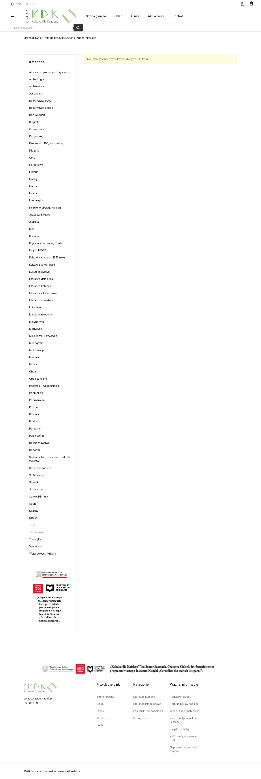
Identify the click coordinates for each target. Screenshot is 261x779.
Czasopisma (36, 129)
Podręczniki (36, 392)
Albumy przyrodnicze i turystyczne (50, 72)
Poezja (33, 407)
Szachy (33, 510)
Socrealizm (36, 489)
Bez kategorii (37, 114)
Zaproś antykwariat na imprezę (183, 719)
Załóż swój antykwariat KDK (183, 738)
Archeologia (36, 79)
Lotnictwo (35, 307)
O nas (135, 16)
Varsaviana (35, 546)
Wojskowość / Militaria (42, 553)
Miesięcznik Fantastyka (43, 335)
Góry (32, 157)
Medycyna (35, 328)
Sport (32, 503)
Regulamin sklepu (180, 696)
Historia (33, 171)
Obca (32, 371)
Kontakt (178, 16)
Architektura (36, 86)
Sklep (118, 16)
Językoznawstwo (39, 214)
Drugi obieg (36, 136)
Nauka (33, 364)
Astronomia (36, 93)
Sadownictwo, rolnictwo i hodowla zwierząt (49, 458)
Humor (33, 193)
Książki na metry (179, 729)
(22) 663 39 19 (23, 4)
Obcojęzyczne (38, 378)
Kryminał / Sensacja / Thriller (46, 243)
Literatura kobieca (40, 286)
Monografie (36, 343)
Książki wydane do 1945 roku (47, 257)
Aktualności (156, 16)
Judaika (34, 221)
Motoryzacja (36, 350)
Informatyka (36, 200)
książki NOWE (37, 250)
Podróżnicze (37, 400)
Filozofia (34, 150)
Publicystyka (36, 435)
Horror (33, 186)
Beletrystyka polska (41, 107)
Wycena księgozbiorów (184, 710)
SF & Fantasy (37, 475)
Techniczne (36, 532)
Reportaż (34, 449)
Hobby (33, 179)
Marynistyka (36, 321)
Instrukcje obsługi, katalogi (45, 207)
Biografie (34, 122)
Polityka (34, 414)
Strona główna (96, 16)
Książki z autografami (42, 264)
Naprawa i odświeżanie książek (184, 749)
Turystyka (35, 539)
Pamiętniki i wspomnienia (44, 385)
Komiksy (34, 236)
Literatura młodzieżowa (43, 293)
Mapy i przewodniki (41, 314)
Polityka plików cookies (184, 703)
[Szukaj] (78, 27)
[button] (242, 4)
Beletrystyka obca (40, 100)
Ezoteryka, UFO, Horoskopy (46, 143)
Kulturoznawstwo (39, 271)
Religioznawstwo (39, 442)
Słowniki (34, 482)
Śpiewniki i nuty (38, 496)
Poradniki (35, 428)
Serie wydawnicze (40, 468)
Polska (33, 421)
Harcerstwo (36, 164)
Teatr (32, 525)
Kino (32, 228)
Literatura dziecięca (41, 278)
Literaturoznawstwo (41, 300)
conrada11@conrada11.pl (38, 698)
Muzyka (34, 357)
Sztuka (33, 517)
